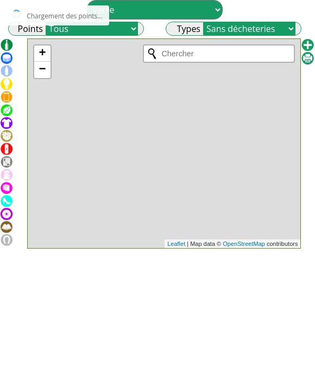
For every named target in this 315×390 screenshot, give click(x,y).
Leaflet (176, 243)
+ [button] (42, 54)
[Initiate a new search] (152, 54)
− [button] (42, 70)
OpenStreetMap (244, 243)
